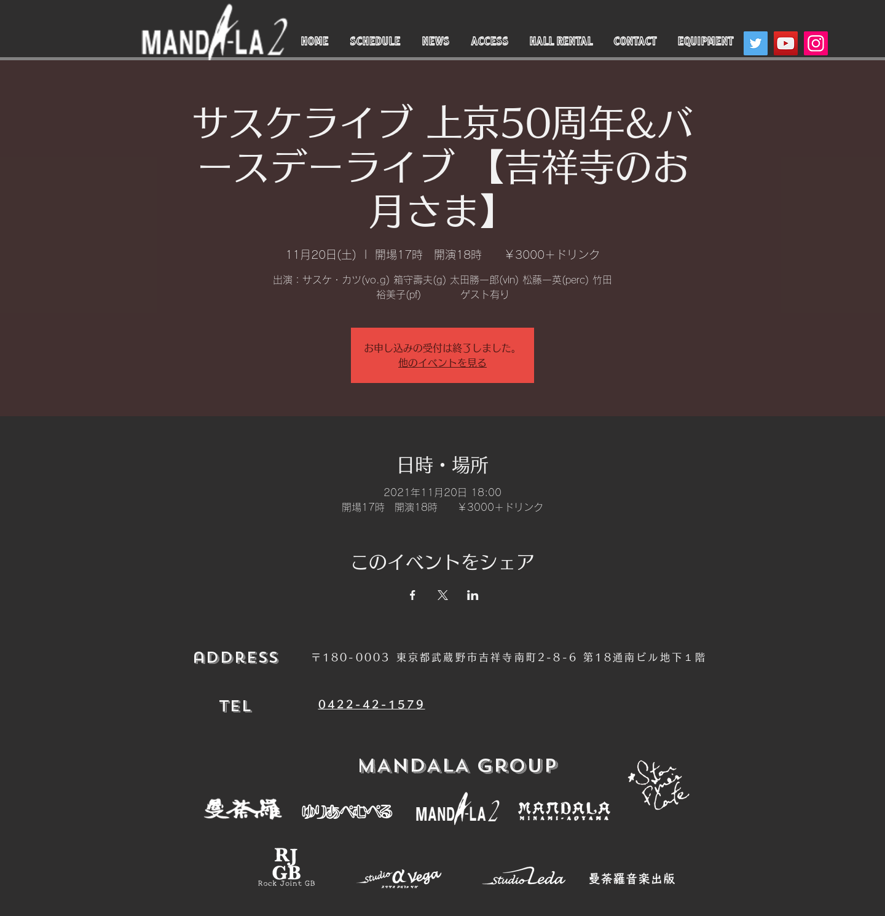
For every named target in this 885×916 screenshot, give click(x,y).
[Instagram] (816, 43)
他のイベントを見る (442, 363)
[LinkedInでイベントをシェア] (473, 595)
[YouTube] (786, 43)
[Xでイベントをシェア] (443, 595)
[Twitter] (756, 43)
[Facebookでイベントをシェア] (413, 595)
